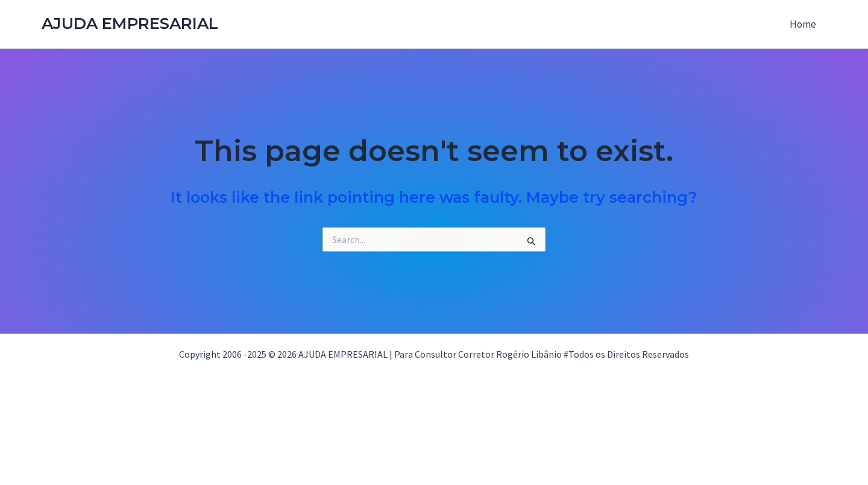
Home (803, 24)
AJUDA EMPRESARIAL (130, 23)
